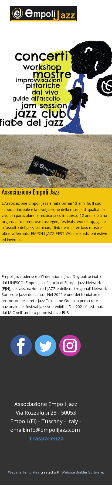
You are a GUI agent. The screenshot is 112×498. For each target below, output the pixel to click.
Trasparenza (46, 438)
